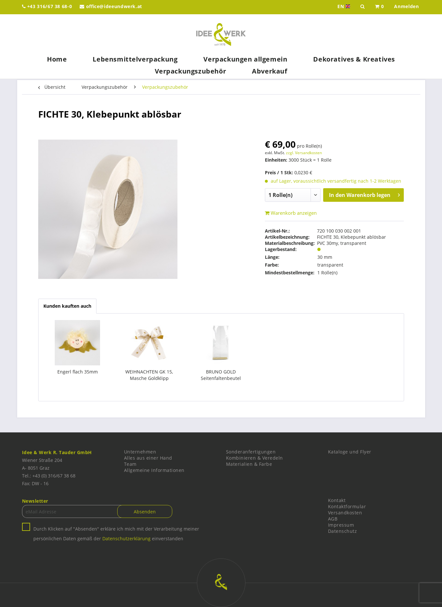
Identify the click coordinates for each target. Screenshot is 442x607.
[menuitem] (379, 7)
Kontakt (337, 500)
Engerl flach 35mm (77, 372)
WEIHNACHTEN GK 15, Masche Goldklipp (149, 375)
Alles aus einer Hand (148, 458)
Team (130, 464)
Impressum (341, 525)
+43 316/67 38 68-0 (47, 6)
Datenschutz (342, 531)
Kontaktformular (347, 506)
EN (344, 6)
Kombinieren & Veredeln (254, 458)
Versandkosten (345, 513)
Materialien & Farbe (249, 464)
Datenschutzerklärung (126, 538)
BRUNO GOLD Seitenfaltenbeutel (221, 375)
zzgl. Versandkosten (304, 152)
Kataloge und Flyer (349, 452)
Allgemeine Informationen (154, 470)
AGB (333, 519)
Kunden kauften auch (67, 306)
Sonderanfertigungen (251, 452)
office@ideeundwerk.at (111, 6)
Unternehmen (140, 452)
